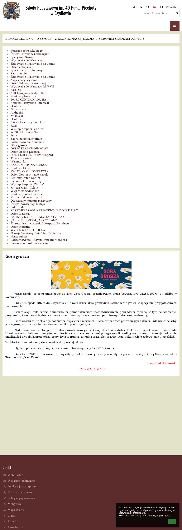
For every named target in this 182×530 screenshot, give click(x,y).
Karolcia (16, 89)
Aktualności (15, 527)
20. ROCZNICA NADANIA (28, 99)
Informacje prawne (20, 492)
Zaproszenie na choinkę (26, 138)
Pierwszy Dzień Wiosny (26, 181)
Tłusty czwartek (21, 158)
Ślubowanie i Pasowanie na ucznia (33, 63)
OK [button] (172, 521)
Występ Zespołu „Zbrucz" (27, 129)
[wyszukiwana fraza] (161, 13)
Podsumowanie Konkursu (27, 142)
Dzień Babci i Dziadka (25, 151)
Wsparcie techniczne (21, 480)
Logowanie (170, 7)
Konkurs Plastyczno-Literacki (30, 103)
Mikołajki (17, 116)
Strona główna (19, 38)
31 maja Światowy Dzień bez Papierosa (36, 233)
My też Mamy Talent (24, 187)
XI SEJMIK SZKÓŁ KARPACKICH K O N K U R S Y (44, 210)
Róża (14, 125)
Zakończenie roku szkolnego (29, 243)
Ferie (14, 135)
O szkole (16, 106)
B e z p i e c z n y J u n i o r (28, 122)
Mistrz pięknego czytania (27, 197)
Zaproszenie (19, 73)
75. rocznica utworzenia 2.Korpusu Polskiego (40, 223)
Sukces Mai (18, 207)
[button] (154, 7)
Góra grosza (18, 109)
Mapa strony (16, 510)
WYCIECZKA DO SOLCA (28, 230)
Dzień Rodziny (21, 226)
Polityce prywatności (160, 515)
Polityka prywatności (21, 498)
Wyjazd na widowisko (25, 191)
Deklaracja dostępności (23, 486)
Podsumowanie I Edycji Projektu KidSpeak (39, 240)
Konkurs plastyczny (23, 96)
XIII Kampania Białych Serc (29, 93)
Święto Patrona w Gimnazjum (30, 54)
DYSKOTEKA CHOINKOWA (29, 148)
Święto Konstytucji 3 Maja (28, 204)
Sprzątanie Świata (22, 57)
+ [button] (135, 7)
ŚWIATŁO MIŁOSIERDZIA (29, 171)
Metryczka (15, 504)
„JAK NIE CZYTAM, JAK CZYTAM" (34, 220)
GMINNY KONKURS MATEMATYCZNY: (38, 217)
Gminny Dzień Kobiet (25, 178)
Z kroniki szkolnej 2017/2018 (121, 38)
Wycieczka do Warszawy (27, 60)
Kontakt (13, 521)
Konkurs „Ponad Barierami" (28, 194)
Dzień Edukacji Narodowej (28, 83)
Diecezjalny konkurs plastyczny (31, 200)
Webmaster (15, 475)
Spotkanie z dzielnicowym (28, 70)
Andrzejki (17, 112)
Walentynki (18, 161)
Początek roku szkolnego (27, 50)
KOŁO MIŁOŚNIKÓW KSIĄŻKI (32, 155)
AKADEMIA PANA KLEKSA (29, 165)
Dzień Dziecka (20, 213)
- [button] (141, 7)
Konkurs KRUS (20, 168)
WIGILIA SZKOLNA (24, 132)
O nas (11, 515)
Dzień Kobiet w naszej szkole (29, 174)
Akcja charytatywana (24, 80)
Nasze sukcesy (20, 236)
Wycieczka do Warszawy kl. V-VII (32, 86)
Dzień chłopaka (21, 67)
